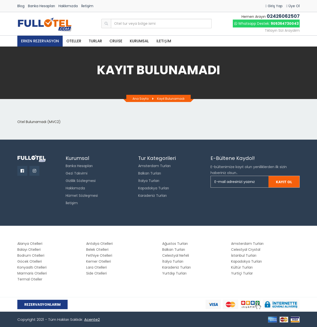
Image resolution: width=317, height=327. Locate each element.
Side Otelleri (96, 273)
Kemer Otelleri (98, 261)
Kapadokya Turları (153, 188)
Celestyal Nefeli (175, 255)
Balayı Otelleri (29, 249)
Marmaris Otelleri (32, 273)
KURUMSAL (139, 41)
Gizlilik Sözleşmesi (81, 180)
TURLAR (95, 41)
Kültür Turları (242, 267)
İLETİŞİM (163, 41)
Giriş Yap (274, 5)
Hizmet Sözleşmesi (82, 195)
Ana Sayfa (140, 99)
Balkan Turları (149, 173)
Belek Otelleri (97, 249)
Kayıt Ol (284, 181)
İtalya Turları (148, 180)
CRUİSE (115, 41)
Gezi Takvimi (76, 173)
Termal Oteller (29, 279)
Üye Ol (293, 5)
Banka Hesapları (41, 5)
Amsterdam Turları (154, 165)
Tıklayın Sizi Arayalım (282, 30)
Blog (21, 5)
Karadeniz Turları (152, 195)
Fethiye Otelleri (99, 255)
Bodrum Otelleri (30, 255)
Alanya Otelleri (29, 243)
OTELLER (73, 41)
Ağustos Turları (175, 243)
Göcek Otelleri (29, 261)
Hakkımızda (68, 5)
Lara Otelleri (96, 267)
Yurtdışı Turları (174, 273)
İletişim (87, 5)
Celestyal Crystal (245, 249)
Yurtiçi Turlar (242, 273)
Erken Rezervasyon (40, 41)
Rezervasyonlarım (42, 304)
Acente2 (92, 319)
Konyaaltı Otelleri (32, 267)
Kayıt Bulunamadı (171, 99)
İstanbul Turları (243, 255)
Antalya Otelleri (99, 243)
